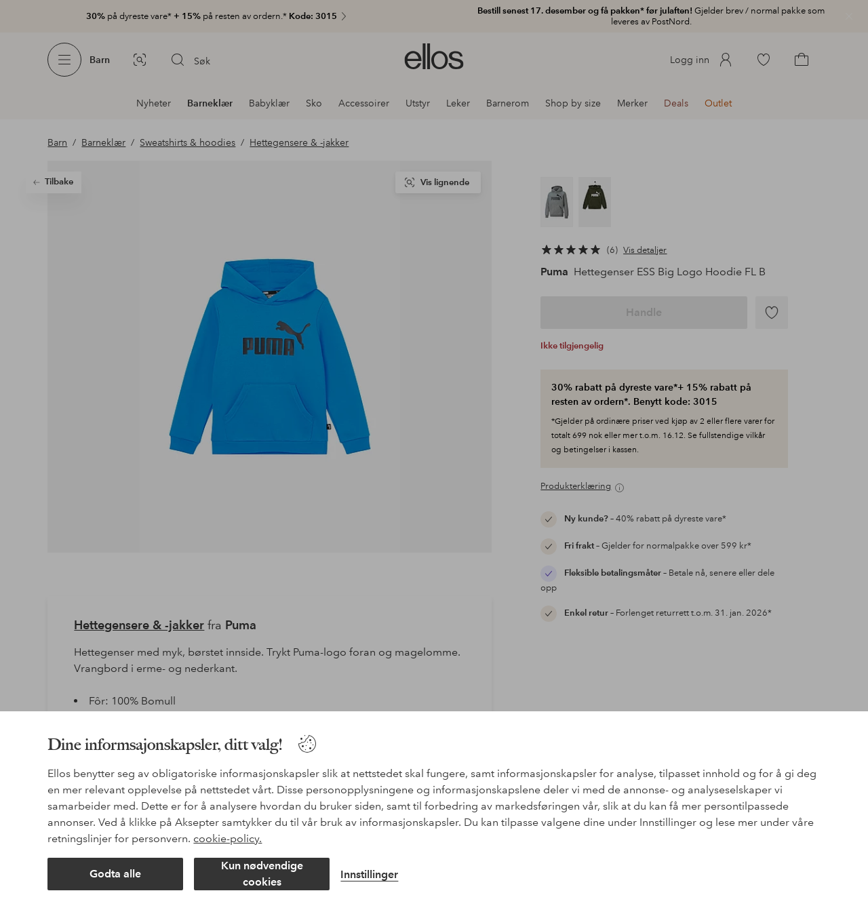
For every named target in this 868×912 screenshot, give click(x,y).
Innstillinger (369, 874)
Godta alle (115, 873)
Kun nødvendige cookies (262, 873)
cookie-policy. (227, 838)
